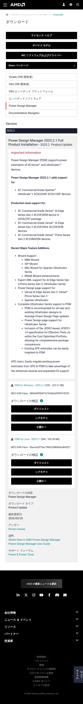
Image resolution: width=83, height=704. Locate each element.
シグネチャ (41, 418)
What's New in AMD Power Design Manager (34, 539)
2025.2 (10, 130)
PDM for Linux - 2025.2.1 (27, 439)
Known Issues (16, 529)
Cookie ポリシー (41, 681)
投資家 (8, 641)
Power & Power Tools (21, 554)
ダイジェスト (41, 408)
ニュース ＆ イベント (18, 620)
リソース (10, 627)
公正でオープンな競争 (41, 672)
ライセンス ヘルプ (41, 35)
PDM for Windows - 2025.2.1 (29, 385)
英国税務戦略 (41, 676)
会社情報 (10, 613)
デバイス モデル (41, 45)
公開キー (41, 427)
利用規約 (41, 656)
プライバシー (41, 660)
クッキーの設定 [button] (41, 685)
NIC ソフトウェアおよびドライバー (41, 55)
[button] (63, 4)
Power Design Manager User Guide (29, 543)
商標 (41, 664)
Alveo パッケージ (41, 65)
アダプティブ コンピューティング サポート (31, 15)
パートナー (11, 634)
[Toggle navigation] (5, 4)
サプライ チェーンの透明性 (41, 668)
